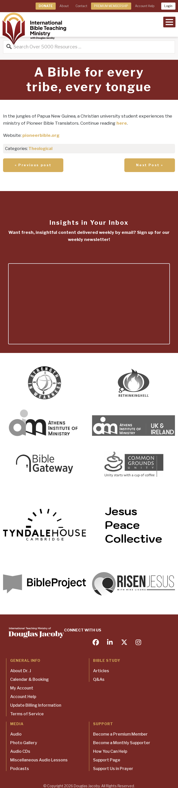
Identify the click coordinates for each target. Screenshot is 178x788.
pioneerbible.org (41, 135)
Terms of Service (27, 713)
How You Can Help (110, 751)
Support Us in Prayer (113, 768)
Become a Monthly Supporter (121, 742)
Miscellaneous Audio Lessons (39, 760)
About (64, 6)
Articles (101, 670)
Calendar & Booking (29, 679)
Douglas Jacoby (87, 786)
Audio (16, 734)
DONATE (46, 6)
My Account (21, 688)
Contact (81, 6)
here (121, 123)
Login (168, 6)
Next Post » (149, 165)
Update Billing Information (35, 705)
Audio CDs (20, 751)
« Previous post (33, 165)
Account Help (144, 6)
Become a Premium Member (120, 734)
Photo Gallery (23, 742)
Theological (40, 148)
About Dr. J (20, 670)
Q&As (99, 679)
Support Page (106, 760)
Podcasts (19, 768)
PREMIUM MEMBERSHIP (111, 6)
